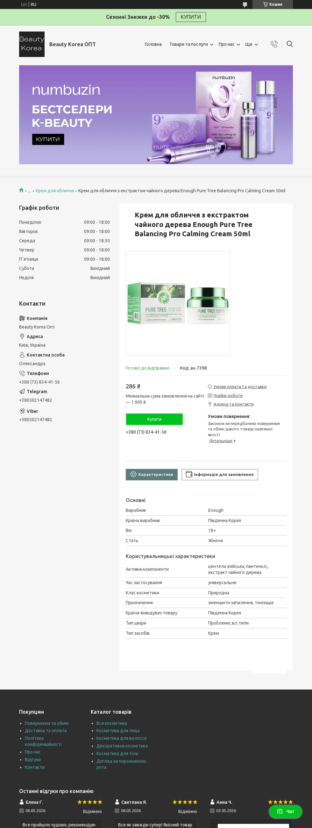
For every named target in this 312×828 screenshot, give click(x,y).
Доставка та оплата (46, 730)
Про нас (227, 44)
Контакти (35, 767)
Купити (154, 419)
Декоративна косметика (122, 745)
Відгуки (33, 759)
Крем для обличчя (55, 190)
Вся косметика (111, 723)
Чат (285, 811)
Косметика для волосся (121, 738)
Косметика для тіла (117, 753)
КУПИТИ (191, 17)
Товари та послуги (188, 44)
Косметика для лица (117, 730)
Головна (153, 44)
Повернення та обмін (47, 723)
